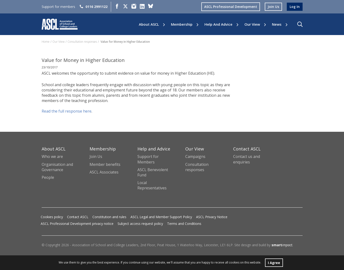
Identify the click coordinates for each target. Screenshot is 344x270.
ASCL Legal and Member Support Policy (161, 217)
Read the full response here (66, 111)
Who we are (52, 156)
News (277, 24)
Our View (252, 24)
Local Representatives (152, 185)
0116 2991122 (93, 6)
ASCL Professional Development (230, 6)
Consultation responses (82, 42)
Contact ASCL (77, 217)
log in (295, 6)
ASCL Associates (104, 172)
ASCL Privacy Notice (211, 217)
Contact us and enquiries (246, 159)
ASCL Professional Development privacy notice (77, 223)
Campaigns (195, 156)
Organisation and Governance (57, 167)
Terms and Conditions (184, 223)
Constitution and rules (109, 217)
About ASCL (149, 24)
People (48, 177)
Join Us (96, 156)
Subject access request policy (140, 223)
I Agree (274, 262)
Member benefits (105, 164)
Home (46, 42)
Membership (181, 24)
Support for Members (148, 159)
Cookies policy (52, 217)
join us (273, 6)
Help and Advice (218, 24)
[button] (300, 24)
